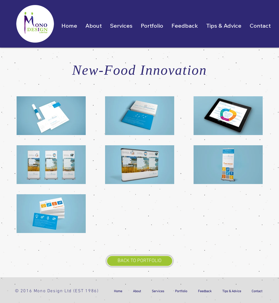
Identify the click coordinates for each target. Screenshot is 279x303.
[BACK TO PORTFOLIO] (139, 260)
